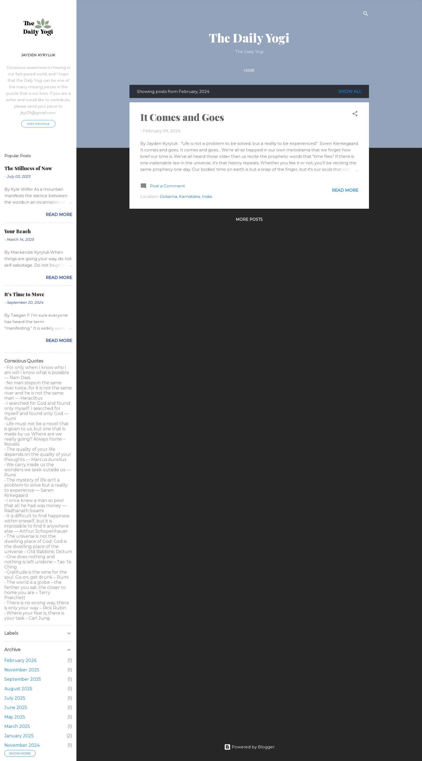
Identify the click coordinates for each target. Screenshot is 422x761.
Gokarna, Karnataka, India (186, 196)
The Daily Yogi (249, 38)
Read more (345, 190)
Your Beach (17, 231)
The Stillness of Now (28, 168)
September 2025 (22, 679)
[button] (355, 114)
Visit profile (38, 124)
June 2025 (15, 707)
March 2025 (17, 726)
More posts (249, 219)
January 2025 (19, 735)
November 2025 (21, 669)
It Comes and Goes (182, 116)
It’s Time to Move (24, 294)
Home (249, 70)
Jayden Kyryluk (38, 55)
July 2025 (14, 698)
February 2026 (20, 660)
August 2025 (18, 688)
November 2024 (22, 745)
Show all (350, 91)
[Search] (366, 14)
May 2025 (14, 717)
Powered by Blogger (249, 746)
